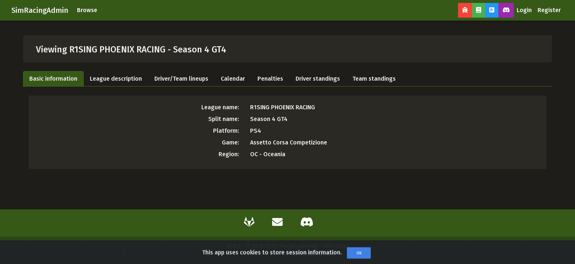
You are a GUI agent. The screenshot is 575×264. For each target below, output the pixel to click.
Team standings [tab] (374, 78)
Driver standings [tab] (318, 78)
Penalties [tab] (270, 78)
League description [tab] (116, 78)
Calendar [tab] (233, 78)
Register (549, 10)
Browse (87, 10)
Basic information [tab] (53, 78)
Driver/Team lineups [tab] (181, 78)
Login (524, 10)
